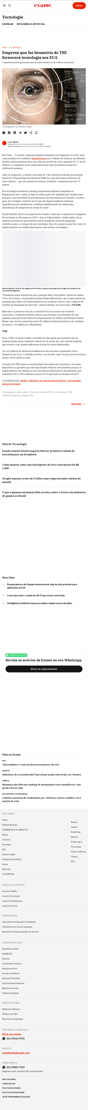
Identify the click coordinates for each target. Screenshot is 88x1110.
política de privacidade (13, 1092)
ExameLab (7, 24)
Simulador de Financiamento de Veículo (20, 932)
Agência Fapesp (11, 395)
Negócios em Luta (10, 988)
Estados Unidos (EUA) (42, 392)
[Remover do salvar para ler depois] (36, 132)
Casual (74, 827)
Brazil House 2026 (10, 949)
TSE (69, 392)
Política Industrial (10, 993)
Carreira (6, 839)
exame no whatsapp (16, 655)
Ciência (74, 856)
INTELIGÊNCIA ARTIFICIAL (31, 24)
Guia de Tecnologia (11, 896)
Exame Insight (8, 854)
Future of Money (78, 851)
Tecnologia (12, 17)
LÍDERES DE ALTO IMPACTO (15, 830)
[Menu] (4, 5)
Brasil (5, 835)
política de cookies (11, 1088)
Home (4, 47)
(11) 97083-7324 (15, 1067)
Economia (6, 844)
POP (73, 861)
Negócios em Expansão (12, 1019)
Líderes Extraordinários (13, 983)
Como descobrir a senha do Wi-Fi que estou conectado (36, 595)
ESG (4, 849)
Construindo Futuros (11, 963)
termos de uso (8, 1084)
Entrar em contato (11, 1034)
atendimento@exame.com (16, 1053)
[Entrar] (79, 5)
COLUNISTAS (8, 874)
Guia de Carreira (9, 906)
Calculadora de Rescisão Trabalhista (19, 922)
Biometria (27, 395)
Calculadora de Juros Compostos (17, 927)
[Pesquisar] (10, 5)
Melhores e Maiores (11, 1009)
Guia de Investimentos (12, 901)
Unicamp (61, 392)
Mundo (74, 822)
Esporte (74, 837)
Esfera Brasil (21, 794)
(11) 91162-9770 (15, 1038)
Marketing (76, 832)
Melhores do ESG (10, 1014)
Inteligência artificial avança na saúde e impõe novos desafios (39, 603)
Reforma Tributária (11, 978)
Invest (5, 864)
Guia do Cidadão (9, 891)
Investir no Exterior (11, 973)
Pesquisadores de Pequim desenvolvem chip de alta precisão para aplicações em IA (42, 586)
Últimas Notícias (9, 825)
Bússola (5, 958)
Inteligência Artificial (12, 859)
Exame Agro (76, 842)
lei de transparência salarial (16, 1097)
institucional (9, 1079)
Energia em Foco (9, 968)
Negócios (6, 869)
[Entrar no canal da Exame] (44, 669)
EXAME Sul (7, 954)
